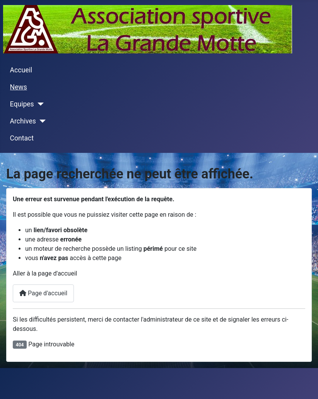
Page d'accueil (43, 293)
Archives (23, 121)
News (18, 87)
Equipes (22, 104)
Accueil (21, 70)
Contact (22, 138)
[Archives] (41, 121)
